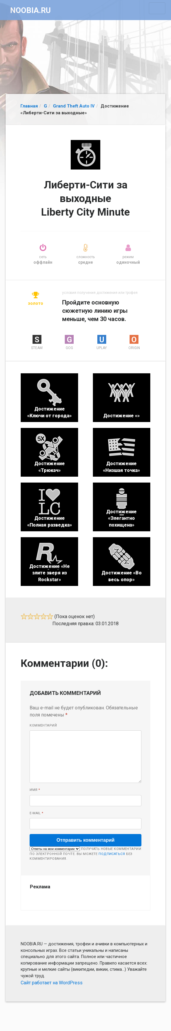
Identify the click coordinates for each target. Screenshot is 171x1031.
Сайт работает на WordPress (52, 983)
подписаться (112, 854)
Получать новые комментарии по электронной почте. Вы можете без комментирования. (85, 853)
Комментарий (43, 725)
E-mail (36, 813)
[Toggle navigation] (157, 8)
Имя (35, 790)
